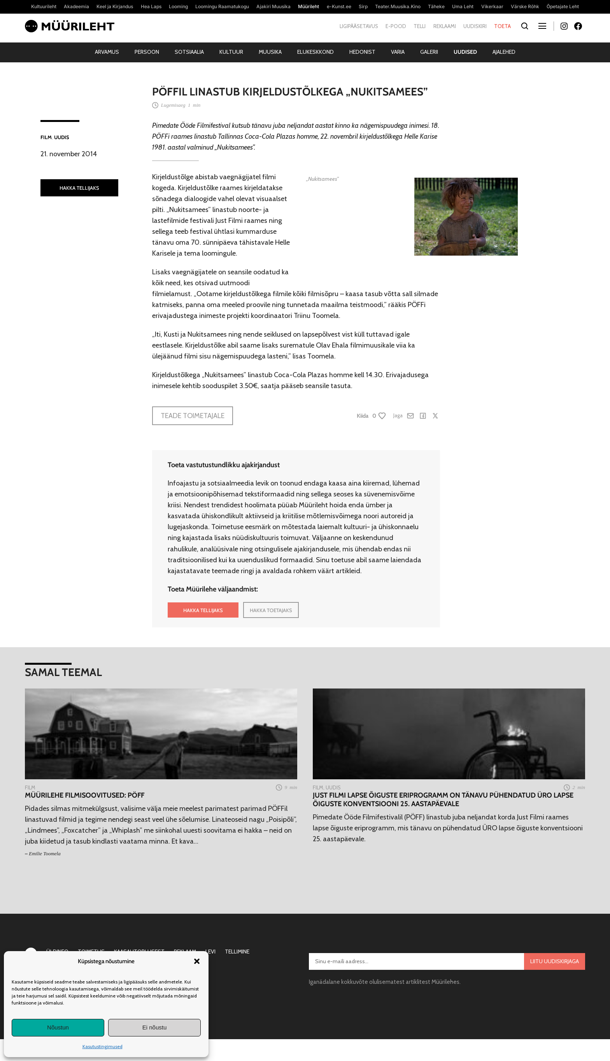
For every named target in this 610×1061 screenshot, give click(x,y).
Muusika (270, 51)
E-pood (396, 26)
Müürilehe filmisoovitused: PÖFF (84, 795)
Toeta (502, 26)
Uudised (465, 51)
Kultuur (231, 51)
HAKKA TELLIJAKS (79, 188)
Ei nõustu (154, 1027)
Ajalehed (504, 51)
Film (46, 137)
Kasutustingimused (102, 1046)
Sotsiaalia (189, 51)
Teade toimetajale (192, 415)
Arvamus (107, 51)
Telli (420, 26)
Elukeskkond (315, 51)
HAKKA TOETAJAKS (271, 610)
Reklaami (444, 26)
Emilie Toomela (45, 853)
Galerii (429, 51)
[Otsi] (524, 26)
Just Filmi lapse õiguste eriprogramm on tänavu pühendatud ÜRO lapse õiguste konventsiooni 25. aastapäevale (443, 799)
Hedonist (362, 51)
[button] (197, 961)
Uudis (61, 137)
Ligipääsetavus (359, 26)
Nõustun (58, 1027)
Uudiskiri (475, 26)
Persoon (147, 51)
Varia (398, 51)
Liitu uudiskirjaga (554, 961)
